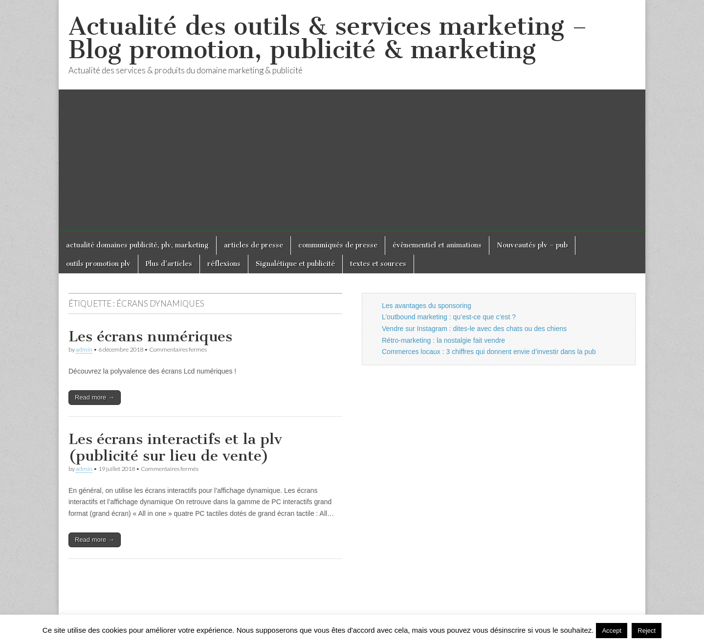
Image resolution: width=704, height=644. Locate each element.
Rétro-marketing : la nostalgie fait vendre (443, 340)
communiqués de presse (337, 245)
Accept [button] (611, 630)
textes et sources (378, 264)
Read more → (94, 397)
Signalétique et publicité (295, 264)
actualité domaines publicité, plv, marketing (137, 245)
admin (84, 349)
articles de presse (253, 245)
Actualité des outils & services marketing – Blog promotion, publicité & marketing (327, 38)
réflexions (224, 264)
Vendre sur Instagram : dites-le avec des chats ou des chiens (474, 329)
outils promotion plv (98, 264)
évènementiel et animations (437, 245)
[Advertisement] (352, 162)
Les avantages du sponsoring (426, 306)
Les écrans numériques (150, 336)
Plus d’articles (169, 264)
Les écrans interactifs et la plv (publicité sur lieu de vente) (175, 447)
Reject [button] (647, 630)
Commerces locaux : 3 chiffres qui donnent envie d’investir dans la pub (489, 351)
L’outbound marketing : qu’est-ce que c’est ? (449, 317)
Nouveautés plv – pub (532, 245)
